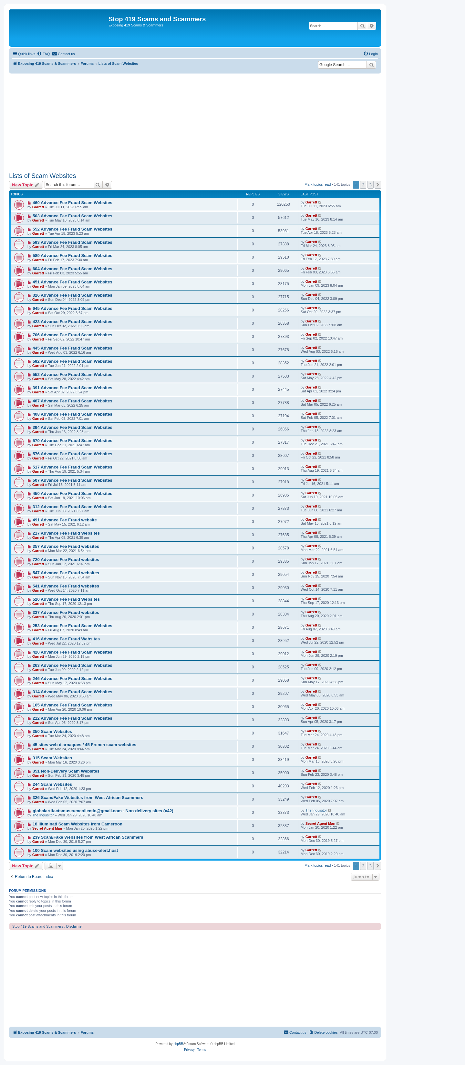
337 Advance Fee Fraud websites (66, 612)
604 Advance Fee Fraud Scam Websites (72, 268)
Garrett (38, 207)
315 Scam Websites (52, 757)
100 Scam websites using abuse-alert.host (75, 850)
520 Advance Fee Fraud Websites (66, 599)
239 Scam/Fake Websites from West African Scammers (88, 837)
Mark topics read (318, 184)
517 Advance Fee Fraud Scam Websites (72, 467)
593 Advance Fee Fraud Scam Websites (72, 242)
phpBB (178, 1044)
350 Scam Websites (52, 731)
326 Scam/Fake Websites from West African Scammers (88, 797)
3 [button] (370, 185)
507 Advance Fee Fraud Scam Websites (72, 480)
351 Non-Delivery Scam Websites (66, 771)
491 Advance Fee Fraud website (65, 520)
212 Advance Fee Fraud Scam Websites (72, 718)
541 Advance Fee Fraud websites (66, 586)
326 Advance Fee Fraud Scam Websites (72, 295)
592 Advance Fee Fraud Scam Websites (72, 361)
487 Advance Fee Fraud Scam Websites (72, 401)
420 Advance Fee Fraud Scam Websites (72, 652)
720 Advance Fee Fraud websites (66, 559)
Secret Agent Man (47, 828)
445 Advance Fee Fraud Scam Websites (72, 348)
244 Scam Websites (52, 784)
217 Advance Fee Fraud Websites (66, 533)
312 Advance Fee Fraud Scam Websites (72, 506)
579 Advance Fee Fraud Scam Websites (72, 440)
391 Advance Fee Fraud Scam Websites (72, 387)
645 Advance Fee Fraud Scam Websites (72, 308)
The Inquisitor (43, 815)
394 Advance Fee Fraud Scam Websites (72, 427)
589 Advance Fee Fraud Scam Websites (72, 255)
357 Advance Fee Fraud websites (66, 546)
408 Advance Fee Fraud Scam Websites (72, 414)
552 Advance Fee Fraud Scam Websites (72, 229)
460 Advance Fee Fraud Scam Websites (72, 202)
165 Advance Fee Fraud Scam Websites (72, 705)
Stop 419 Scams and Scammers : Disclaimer (47, 926)
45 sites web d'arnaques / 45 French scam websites (84, 744)
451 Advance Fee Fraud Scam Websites (72, 282)
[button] (378, 185)
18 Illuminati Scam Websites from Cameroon (77, 824)
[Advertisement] (195, 122)
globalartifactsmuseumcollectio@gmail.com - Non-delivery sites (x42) (103, 810)
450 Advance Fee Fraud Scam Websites (72, 493)
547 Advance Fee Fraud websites (66, 572)
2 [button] (363, 185)
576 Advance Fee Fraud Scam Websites (72, 453)
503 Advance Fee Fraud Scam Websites (72, 215)
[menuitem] (43, 54)
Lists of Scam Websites (42, 175)
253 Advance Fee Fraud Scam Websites (72, 625)
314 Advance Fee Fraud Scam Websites (72, 691)
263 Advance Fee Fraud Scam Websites (72, 665)
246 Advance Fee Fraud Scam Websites (72, 678)
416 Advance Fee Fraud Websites (66, 638)
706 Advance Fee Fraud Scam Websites (72, 334)
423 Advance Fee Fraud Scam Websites (72, 321)
